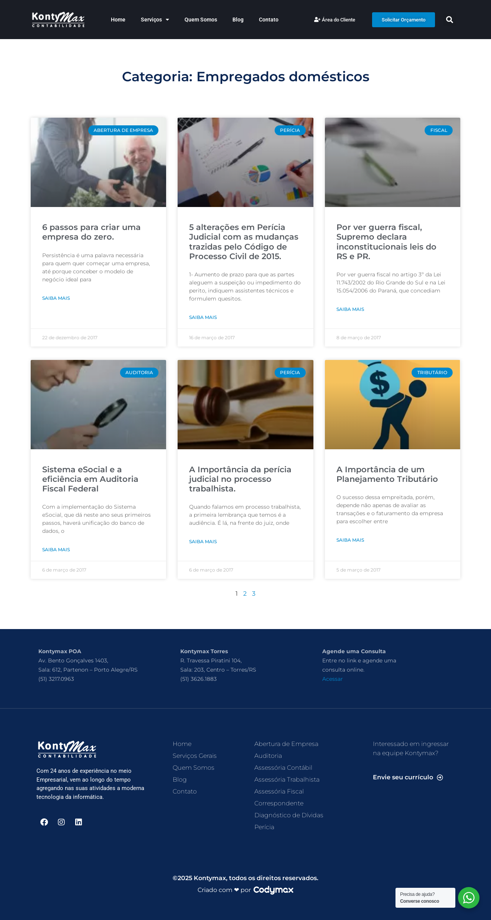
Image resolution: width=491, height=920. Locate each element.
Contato (268, 19)
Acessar (332, 678)
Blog (238, 19)
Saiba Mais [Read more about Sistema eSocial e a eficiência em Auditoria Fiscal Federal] (56, 549)
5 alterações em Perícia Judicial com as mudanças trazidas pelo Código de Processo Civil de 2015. (243, 241)
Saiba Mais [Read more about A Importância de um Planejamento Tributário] (350, 540)
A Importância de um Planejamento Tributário (387, 474)
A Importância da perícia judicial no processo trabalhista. (240, 479)
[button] (449, 19)
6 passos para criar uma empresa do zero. (91, 232)
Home (118, 19)
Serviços (155, 19)
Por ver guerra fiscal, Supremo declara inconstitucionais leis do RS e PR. (386, 241)
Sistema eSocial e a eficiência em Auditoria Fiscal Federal (90, 479)
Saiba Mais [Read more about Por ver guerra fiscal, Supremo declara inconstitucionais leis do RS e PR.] (350, 309)
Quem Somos (201, 19)
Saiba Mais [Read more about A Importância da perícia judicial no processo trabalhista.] (203, 541)
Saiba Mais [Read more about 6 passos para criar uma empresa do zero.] (56, 298)
